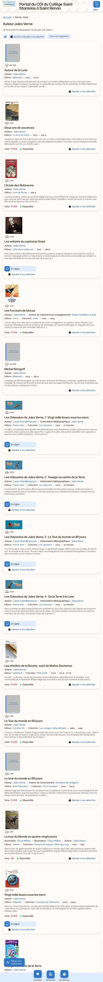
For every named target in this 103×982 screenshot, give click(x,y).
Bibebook (17, 77)
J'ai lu (15, 318)
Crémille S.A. (19, 728)
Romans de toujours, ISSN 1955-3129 (51, 844)
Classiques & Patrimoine (47, 902)
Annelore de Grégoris (67, 782)
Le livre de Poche (21, 135)
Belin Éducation (20, 786)
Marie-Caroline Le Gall (84, 314)
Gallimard (17, 673)
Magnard (17, 902)
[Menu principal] (96, 6)
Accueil (7, 17)
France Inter (18, 425)
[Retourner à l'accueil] (9, 4)
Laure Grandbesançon (25, 421)
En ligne (15, 268)
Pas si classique (50, 786)
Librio (36, 318)
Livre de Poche (20, 192)
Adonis (16, 844)
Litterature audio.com (23, 249)
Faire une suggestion (59, 36)
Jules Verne (19, 74)
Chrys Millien (24, 840)
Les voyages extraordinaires (53, 728)
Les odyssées (45, 425)
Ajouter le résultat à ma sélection (29, 37)
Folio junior (42, 673)
